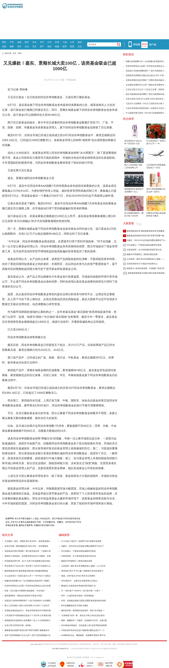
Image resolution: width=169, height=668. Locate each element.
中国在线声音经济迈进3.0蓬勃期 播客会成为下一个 (83, 630)
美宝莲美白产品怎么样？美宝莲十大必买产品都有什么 (28, 566)
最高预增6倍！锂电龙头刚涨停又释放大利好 (23, 596)
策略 (12, 46)
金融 (19, 42)
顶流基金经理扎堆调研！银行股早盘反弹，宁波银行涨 (28, 551)
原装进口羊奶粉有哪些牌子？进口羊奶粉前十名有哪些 (28, 600)
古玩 (80, 46)
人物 (65, 42)
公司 (49, 42)
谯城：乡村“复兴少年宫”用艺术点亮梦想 (78, 576)
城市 (49, 46)
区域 (57, 42)
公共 (72, 42)
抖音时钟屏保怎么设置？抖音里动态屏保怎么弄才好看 (28, 586)
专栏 (19, 46)
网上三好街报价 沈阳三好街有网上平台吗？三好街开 (27, 605)
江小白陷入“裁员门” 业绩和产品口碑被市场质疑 (81, 541)
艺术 (42, 42)
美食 (4, 46)
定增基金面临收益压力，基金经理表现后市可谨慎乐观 (28, 610)
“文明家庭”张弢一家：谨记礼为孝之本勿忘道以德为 (83, 615)
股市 (27, 42)
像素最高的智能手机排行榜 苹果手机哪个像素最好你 (27, 630)
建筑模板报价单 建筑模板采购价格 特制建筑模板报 (26, 571)
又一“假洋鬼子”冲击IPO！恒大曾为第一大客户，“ (82, 591)
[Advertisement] (95, 19)
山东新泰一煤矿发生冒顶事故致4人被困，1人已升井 (83, 566)
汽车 (34, 46)
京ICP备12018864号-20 (60, 649)
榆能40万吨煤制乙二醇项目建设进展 (76, 561)
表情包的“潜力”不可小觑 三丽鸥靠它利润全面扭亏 (82, 571)
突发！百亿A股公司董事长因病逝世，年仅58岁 (25, 591)
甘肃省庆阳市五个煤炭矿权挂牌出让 (140, 264)
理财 (19, 53)
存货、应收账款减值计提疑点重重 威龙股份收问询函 (83, 600)
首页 (14, 53)
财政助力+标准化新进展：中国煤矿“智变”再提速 (145, 268)
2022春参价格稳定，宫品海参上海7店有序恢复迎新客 (84, 625)
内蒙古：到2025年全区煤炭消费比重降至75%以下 (82, 546)
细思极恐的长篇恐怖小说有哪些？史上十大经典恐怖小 (28, 620)
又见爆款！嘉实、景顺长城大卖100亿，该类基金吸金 (27, 541)
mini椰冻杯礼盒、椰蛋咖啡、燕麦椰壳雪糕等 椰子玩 (83, 635)
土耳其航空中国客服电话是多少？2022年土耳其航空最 (28, 615)
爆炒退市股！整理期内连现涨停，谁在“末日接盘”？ (83, 610)
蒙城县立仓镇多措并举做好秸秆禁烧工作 (78, 586)
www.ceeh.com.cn (36, 644)
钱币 (65, 46)
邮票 (72, 46)
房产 (42, 46)
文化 (34, 42)
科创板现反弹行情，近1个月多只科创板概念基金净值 (27, 561)
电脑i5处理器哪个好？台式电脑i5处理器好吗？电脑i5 (27, 581)
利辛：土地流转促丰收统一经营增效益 (77, 596)
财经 (4, 42)
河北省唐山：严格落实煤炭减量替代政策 (78, 551)
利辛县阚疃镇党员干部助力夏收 (74, 605)
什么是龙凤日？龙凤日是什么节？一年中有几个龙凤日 (28, 576)
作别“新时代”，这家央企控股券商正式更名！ (80, 581)
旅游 (80, 42)
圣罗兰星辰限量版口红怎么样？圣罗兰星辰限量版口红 (28, 635)
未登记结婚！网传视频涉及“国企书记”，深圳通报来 (26, 546)
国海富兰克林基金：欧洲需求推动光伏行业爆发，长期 (28, 556)
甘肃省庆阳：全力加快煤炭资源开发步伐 (78, 556)
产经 (12, 42)
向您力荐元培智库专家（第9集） (19, 625)
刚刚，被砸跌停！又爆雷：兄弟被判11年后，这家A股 (84, 620)
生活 (27, 46)
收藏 (57, 46)
